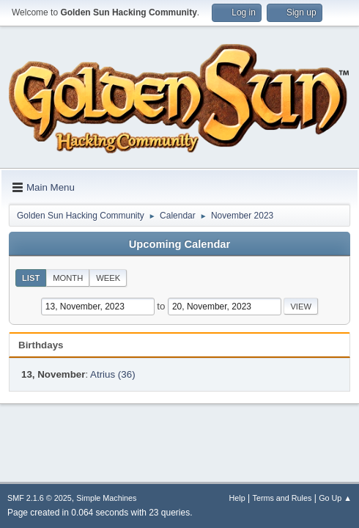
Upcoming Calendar (179, 244)
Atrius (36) (112, 374)
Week (108, 278)
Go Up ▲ (335, 498)
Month (68, 278)
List (31, 278)
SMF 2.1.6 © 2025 (39, 498)
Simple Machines (106, 498)
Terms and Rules (282, 498)
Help (237, 498)
